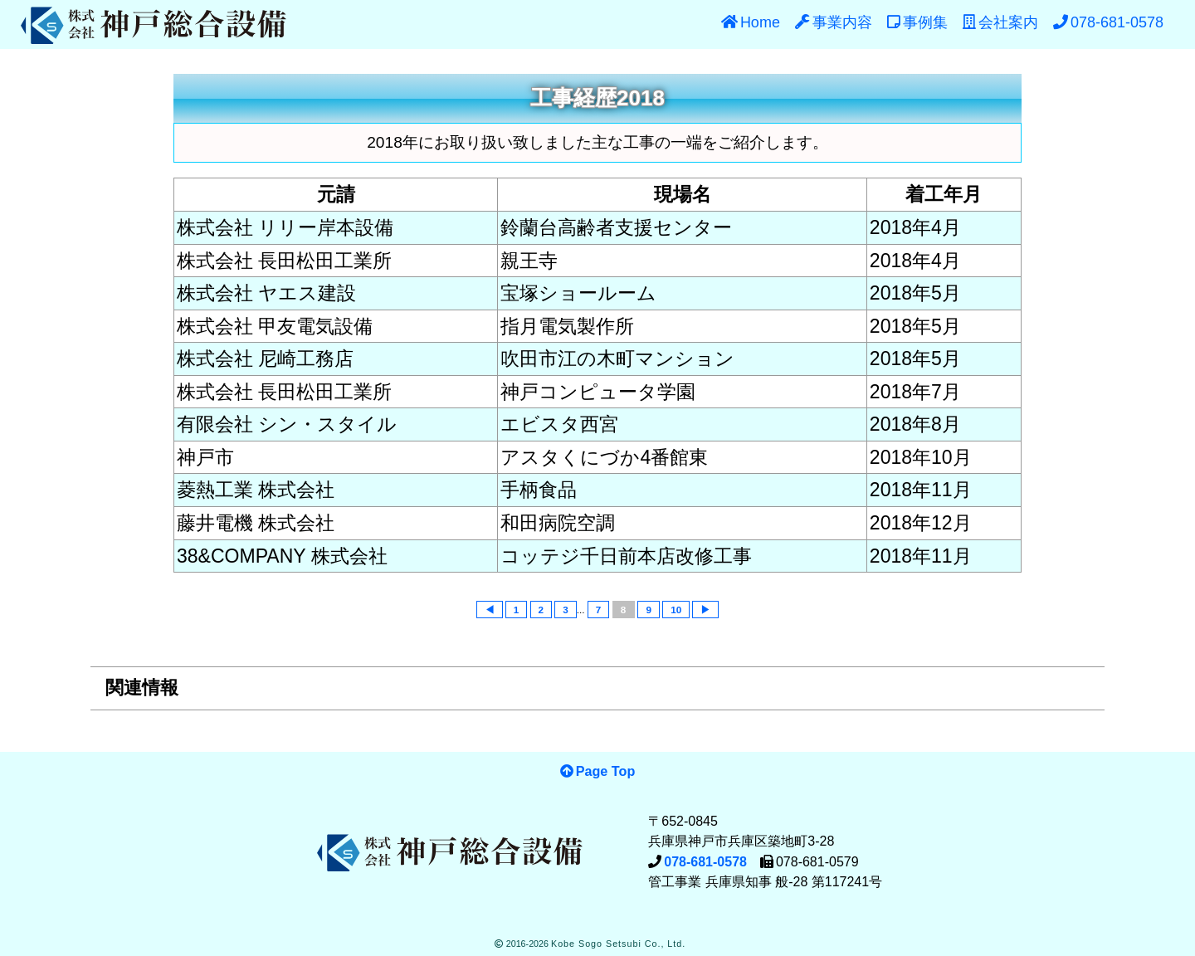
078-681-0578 (705, 862)
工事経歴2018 (597, 97)
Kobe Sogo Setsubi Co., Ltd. (618, 944)
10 (676, 609)
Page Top (606, 770)
